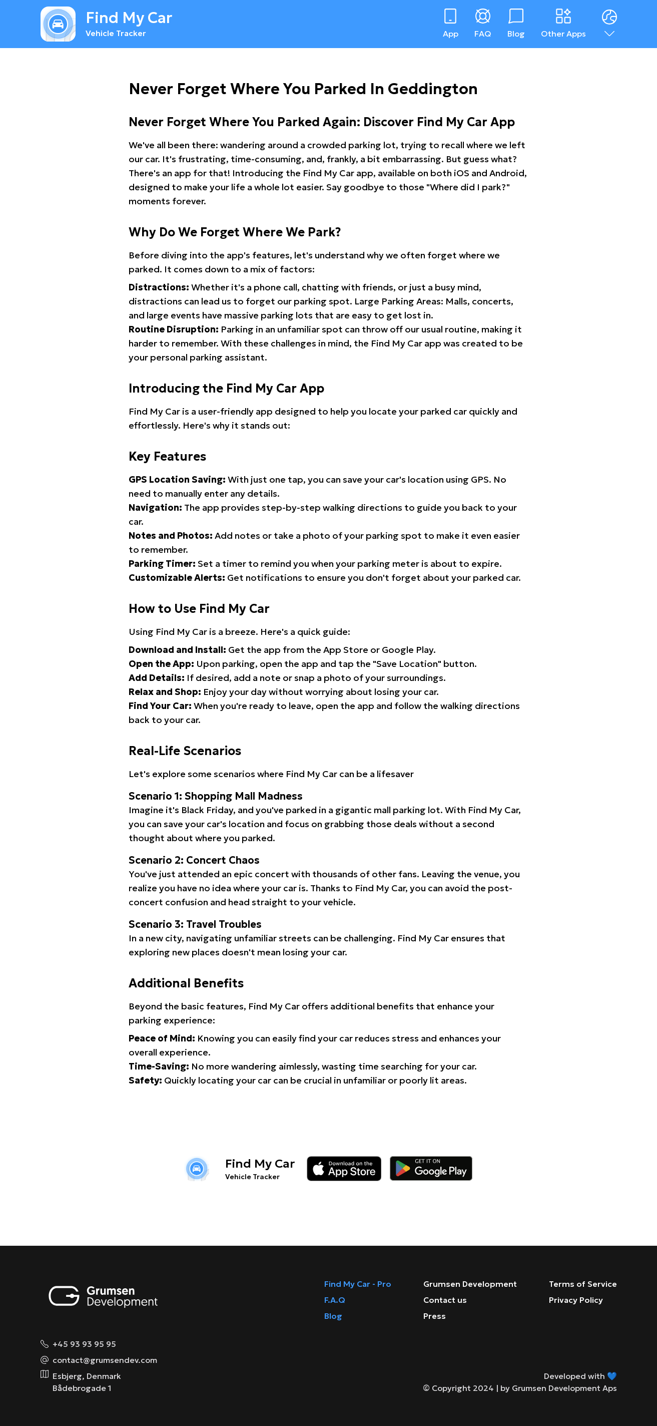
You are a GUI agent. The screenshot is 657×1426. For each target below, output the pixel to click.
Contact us (445, 1300)
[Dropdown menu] (609, 24)
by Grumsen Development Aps (558, 1388)
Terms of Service (583, 1284)
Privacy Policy (576, 1300)
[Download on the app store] (344, 1168)
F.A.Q (334, 1300)
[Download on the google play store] (431, 1168)
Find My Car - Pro (357, 1284)
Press (434, 1316)
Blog (333, 1316)
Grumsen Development (470, 1284)
